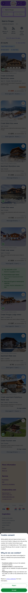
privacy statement (11, 579)
